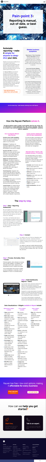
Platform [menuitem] (24, 444)
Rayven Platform (8, 71)
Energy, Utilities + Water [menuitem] (16, 448)
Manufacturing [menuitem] (15, 451)
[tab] (11, 295)
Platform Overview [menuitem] (25, 446)
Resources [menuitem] (34, 449)
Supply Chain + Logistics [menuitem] (17, 454)
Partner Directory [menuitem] (35, 446)
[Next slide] (18, 289)
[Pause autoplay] (8, 295)
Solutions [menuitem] (4, 444)
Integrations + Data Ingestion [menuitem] (26, 448)
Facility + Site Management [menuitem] (17, 450)
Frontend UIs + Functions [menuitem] (27, 452)
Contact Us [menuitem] (34, 452)
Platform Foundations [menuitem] (26, 454)
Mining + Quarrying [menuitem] (16, 453)
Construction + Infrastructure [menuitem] (15, 447)
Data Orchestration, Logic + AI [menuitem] (27, 451)
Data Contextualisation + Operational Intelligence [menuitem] (7, 448)
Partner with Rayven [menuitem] (36, 444)
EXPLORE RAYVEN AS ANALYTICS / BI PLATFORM (11, 91)
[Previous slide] (4, 289)
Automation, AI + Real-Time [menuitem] (7, 450)
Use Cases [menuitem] (14, 444)
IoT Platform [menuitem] (15, 456)
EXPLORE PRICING (33, 392)
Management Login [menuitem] (36, 454)
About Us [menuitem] (34, 447)
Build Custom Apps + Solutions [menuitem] (6, 452)
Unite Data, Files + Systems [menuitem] (7, 446)
